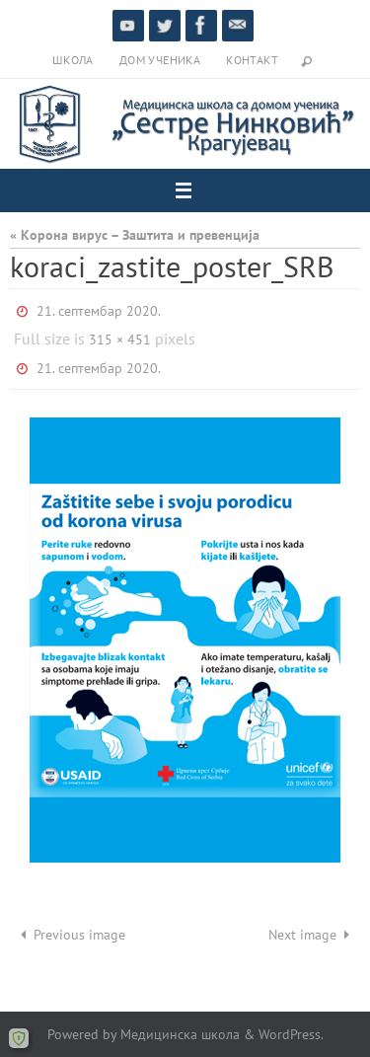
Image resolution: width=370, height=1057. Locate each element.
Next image (312, 934)
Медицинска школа (180, 1033)
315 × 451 (120, 339)
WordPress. (291, 1033)
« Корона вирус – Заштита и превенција (134, 234)
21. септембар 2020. (99, 311)
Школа (73, 59)
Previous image (69, 934)
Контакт (252, 59)
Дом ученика (159, 59)
